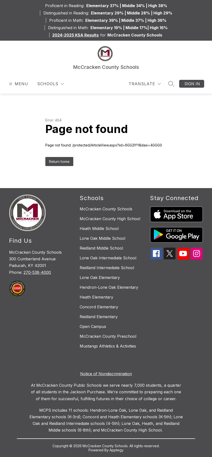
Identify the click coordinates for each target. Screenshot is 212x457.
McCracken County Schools (106, 208)
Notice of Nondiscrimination (106, 373)
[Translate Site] (144, 84)
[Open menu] (18, 84)
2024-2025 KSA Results (75, 35)
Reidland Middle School (101, 248)
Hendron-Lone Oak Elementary (109, 287)
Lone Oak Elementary (100, 277)
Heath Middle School (99, 228)
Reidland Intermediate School (107, 267)
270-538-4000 (37, 272)
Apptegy (117, 450)
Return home (59, 161)
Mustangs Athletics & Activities (108, 346)
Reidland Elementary (99, 316)
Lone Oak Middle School (102, 238)
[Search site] (171, 84)
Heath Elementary (96, 297)
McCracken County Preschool (108, 336)
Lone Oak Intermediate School (108, 257)
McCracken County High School (110, 218)
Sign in (192, 83)
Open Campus (93, 326)
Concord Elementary (99, 306)
